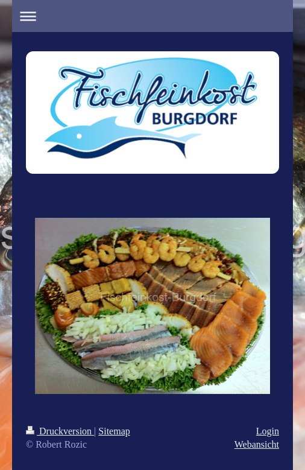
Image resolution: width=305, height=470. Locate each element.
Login (267, 431)
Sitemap (114, 431)
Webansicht (256, 444)
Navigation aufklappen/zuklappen (152, 16)
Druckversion (60, 431)
